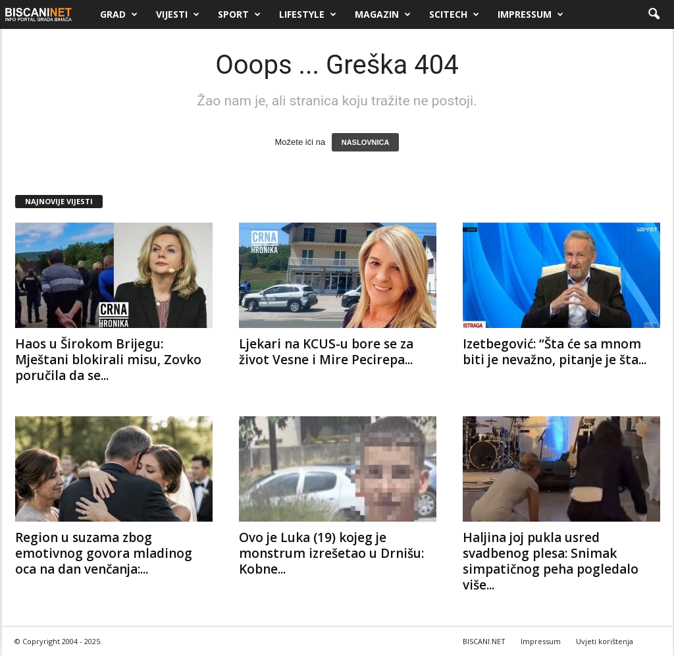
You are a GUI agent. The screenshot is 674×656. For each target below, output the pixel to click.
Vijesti (177, 14)
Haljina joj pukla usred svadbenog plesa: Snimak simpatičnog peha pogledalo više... (550, 561)
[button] (653, 14)
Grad (119, 14)
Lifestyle (307, 14)
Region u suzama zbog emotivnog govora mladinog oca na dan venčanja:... (103, 553)
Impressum (530, 14)
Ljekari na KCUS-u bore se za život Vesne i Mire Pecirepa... (326, 351)
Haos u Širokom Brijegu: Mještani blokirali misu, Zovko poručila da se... (108, 359)
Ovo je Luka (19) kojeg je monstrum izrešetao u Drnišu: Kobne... (331, 553)
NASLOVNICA (366, 142)
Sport (239, 14)
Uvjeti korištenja (604, 641)
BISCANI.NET (484, 641)
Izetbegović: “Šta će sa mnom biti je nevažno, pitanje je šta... (554, 351)
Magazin (383, 14)
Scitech (454, 14)
